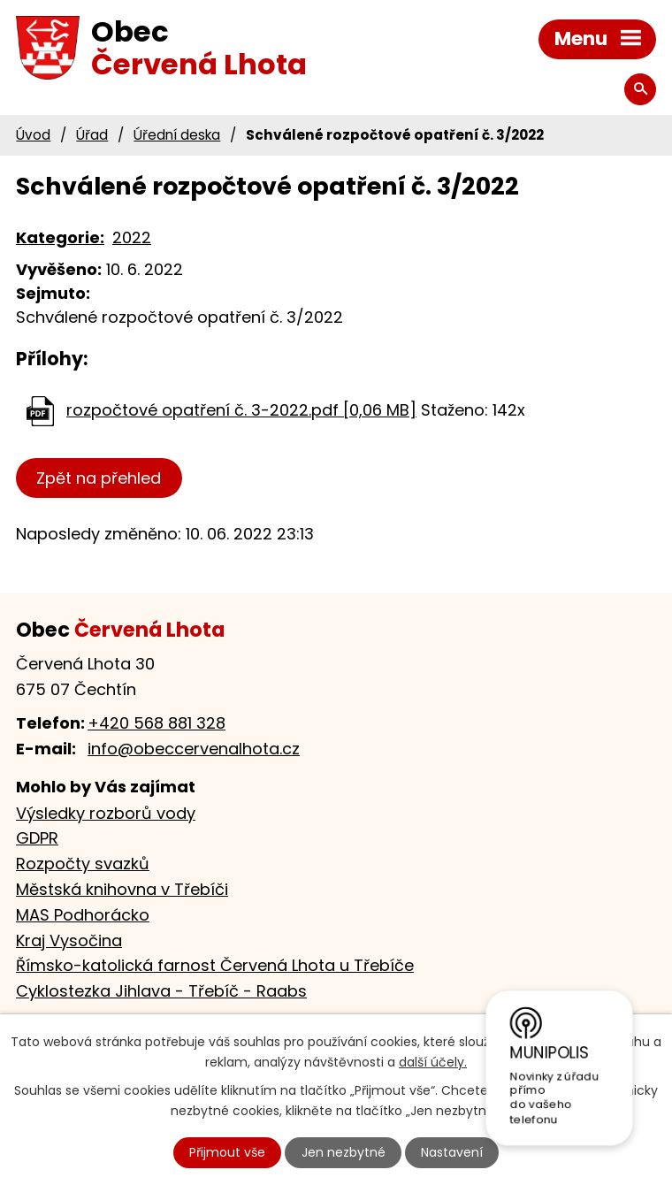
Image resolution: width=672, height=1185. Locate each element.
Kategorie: (60, 237)
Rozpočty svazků (82, 863)
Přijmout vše (227, 1152)
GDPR (37, 838)
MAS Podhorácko (82, 915)
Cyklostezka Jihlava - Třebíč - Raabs (161, 991)
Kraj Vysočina (69, 940)
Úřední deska (177, 135)
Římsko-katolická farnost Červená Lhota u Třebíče (215, 965)
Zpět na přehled (98, 478)
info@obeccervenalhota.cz (194, 749)
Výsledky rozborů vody (105, 813)
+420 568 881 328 (156, 723)
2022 (131, 237)
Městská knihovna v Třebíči (122, 889)
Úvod (33, 135)
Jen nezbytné (344, 1152)
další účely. (433, 1062)
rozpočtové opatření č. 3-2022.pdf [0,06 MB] (241, 410)
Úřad (92, 135)
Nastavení (452, 1152)
